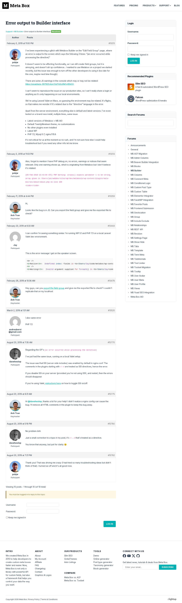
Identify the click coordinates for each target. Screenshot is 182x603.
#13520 (111, 310)
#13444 (111, 226)
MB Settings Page (137, 238)
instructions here (53, 383)
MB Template (135, 250)
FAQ (37, 565)
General (133, 149)
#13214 (111, 154)
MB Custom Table (137, 191)
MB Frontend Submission (141, 208)
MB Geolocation (137, 212)
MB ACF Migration (137, 154)
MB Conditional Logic (139, 183)
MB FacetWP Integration (140, 200)
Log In (109, 524)
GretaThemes (70, 559)
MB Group (134, 217)
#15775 (111, 394)
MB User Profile (136, 284)
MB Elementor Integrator (140, 196)
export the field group (54, 288)
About (38, 555)
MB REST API (135, 229)
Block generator (101, 568)
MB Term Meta (136, 254)
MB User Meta (136, 280)
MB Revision (135, 233)
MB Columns (135, 175)
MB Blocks (134, 166)
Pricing (133, 5)
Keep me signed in (17, 517)
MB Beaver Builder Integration (143, 162)
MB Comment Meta (138, 179)
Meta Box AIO (135, 297)
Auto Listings (70, 562)
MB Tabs (133, 246)
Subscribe (168, 567)
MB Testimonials (137, 259)
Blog (177, 5)
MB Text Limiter (136, 263)
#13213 (112, 43)
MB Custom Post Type (139, 187)
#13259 (111, 196)
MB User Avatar (136, 275)
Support (164, 5)
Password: (11, 511)
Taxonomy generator (103, 565)
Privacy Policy (34, 599)
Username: (11, 505)
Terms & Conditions (49, 599)
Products (149, 5)
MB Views (134, 288)
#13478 (111, 280)
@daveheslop (35, 401)
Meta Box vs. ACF (72, 577)
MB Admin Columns (138, 158)
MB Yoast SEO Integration (141, 292)
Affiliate (38, 562)
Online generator (101, 559)
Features (119, 5)
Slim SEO (68, 555)
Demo (96, 555)
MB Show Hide (136, 242)
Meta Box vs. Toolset (74, 580)
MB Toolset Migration (139, 267)
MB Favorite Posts (138, 204)
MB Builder (18, 31)
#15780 (111, 423)
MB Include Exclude (138, 221)
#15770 (111, 342)
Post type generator (102, 562)
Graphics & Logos (43, 575)
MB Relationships (137, 225)
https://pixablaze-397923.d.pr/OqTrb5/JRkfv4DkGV (49, 84)
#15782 (111, 455)
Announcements (137, 145)
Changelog (40, 568)
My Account (40, 559)
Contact (38, 572)
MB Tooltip (134, 271)
